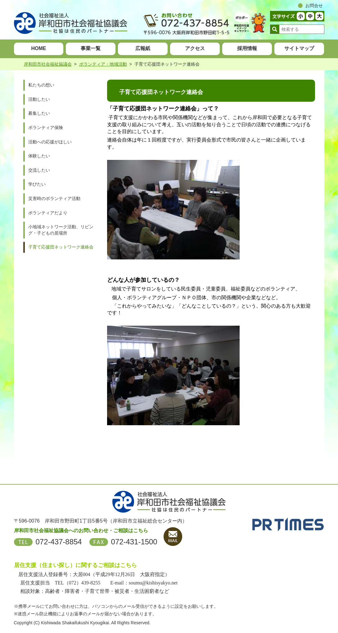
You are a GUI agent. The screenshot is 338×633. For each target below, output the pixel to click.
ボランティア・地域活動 (103, 64)
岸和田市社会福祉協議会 (48, 64)
